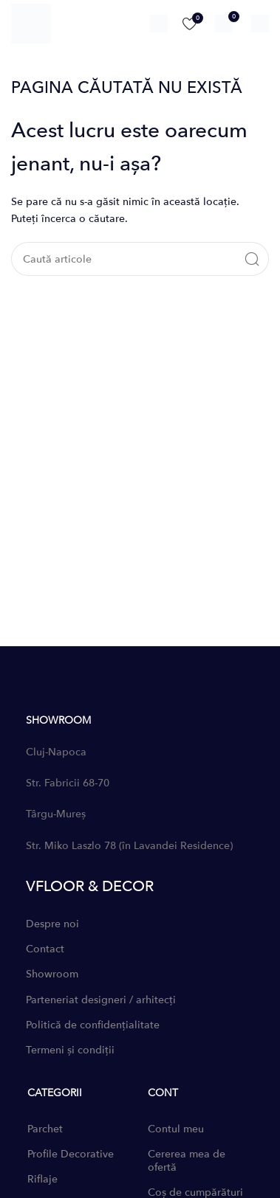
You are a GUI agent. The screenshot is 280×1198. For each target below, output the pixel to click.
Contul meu (176, 1129)
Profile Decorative (70, 1154)
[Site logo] (31, 22)
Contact (45, 949)
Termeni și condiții (70, 1050)
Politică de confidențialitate (93, 1025)
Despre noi (52, 924)
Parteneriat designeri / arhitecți (101, 1000)
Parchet (45, 1129)
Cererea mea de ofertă (186, 1160)
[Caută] (159, 23)
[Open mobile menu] (260, 23)
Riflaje (42, 1179)
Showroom (52, 974)
